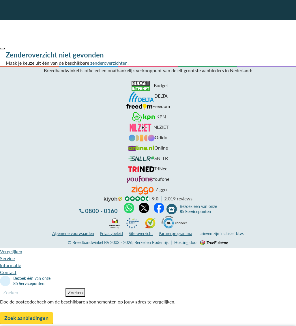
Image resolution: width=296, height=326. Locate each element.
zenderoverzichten (109, 63)
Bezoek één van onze (198, 209)
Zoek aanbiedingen (26, 318)
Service (7, 258)
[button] (2, 48)
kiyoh (113, 199)
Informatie (10, 265)
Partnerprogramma (175, 233)
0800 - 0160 (101, 210)
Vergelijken (11, 251)
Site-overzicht (141, 233)
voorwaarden (73, 233)
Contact (8, 272)
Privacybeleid (111, 233)
